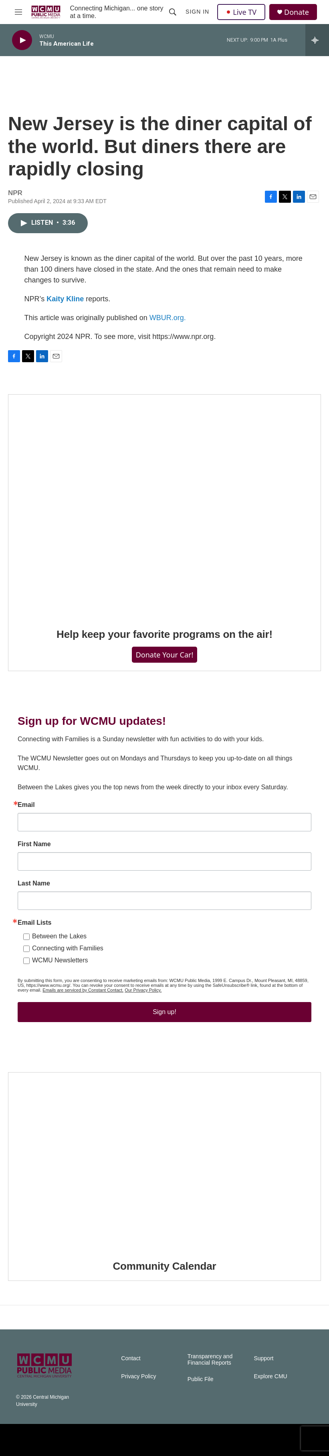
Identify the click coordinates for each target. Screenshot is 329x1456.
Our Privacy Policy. (143, 990)
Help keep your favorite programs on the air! (164, 634)
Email (26, 805)
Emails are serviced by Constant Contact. (82, 990)
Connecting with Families (67, 948)
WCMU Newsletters (60, 960)
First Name (34, 844)
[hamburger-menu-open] (18, 12)
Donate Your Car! (165, 654)
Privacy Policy (138, 1376)
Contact (130, 1358)
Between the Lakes (59, 936)
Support (263, 1358)
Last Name (34, 883)
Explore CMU (270, 1376)
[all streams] (317, 40)
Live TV (241, 12)
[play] (22, 40)
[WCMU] (206, 1440)
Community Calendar (164, 1266)
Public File (201, 1379)
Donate (296, 12)
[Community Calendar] (164, 1160)
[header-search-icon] (172, 12)
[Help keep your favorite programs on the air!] (164, 506)
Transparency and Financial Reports (210, 1359)
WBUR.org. (167, 318)
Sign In (197, 11)
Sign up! (164, 1011)
